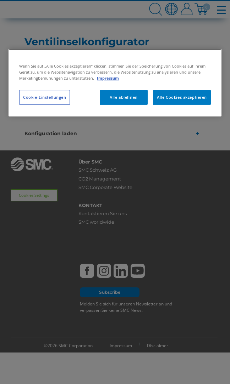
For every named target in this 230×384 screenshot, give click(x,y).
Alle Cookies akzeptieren (182, 97)
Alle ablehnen (123, 97)
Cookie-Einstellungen (44, 97)
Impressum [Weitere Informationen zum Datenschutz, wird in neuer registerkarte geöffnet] (108, 78)
